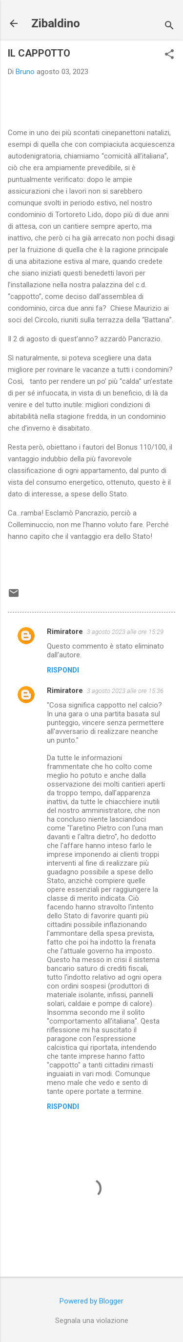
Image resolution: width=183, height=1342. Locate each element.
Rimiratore (65, 631)
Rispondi (63, 670)
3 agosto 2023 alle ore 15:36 (125, 690)
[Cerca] (169, 26)
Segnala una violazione (91, 1320)
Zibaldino (55, 23)
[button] (169, 55)
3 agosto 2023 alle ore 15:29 (125, 631)
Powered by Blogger (91, 1301)
